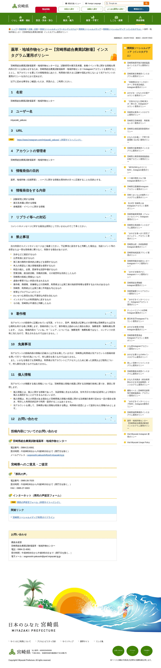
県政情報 (22, 29)
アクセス (132, 651)
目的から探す (69, 9)
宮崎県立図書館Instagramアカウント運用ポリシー (137, 188)
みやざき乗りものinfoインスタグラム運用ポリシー (138, 356)
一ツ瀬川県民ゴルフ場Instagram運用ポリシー (137, 179)
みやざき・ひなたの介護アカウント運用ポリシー (138, 94)
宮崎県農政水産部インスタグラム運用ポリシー (138, 372)
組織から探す (92, 9)
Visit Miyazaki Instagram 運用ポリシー (138, 435)
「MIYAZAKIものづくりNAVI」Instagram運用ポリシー (138, 169)
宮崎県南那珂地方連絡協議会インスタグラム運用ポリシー (138, 65)
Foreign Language (94, 3)
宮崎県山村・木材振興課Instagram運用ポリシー (137, 245)
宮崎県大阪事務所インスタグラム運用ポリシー (138, 149)
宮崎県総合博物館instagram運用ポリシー (136, 284)
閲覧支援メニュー (74, 3)
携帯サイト (84, 641)
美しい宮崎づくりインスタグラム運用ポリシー (138, 364)
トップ (14, 29)
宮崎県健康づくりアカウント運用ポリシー (138, 292)
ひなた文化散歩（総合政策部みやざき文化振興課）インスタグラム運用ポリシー (138, 382)
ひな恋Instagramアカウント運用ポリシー (137, 347)
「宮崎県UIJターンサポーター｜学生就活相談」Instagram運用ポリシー (138, 84)
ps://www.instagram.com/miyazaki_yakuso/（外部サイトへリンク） (48, 140)
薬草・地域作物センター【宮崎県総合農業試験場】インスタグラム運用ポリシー (138, 424)
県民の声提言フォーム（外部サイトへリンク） (39, 502)
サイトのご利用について (20, 641)
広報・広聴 (33, 29)
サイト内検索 (106, 3)
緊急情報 (46, 9)
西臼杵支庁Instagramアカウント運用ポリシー (137, 320)
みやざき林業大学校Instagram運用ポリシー (137, 328)
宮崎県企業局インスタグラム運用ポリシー (138, 113)
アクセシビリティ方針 (46, 641)
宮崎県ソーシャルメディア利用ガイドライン (34, 517)
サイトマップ (68, 641)
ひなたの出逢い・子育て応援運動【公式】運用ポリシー (138, 139)
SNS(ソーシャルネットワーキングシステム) (58, 29)
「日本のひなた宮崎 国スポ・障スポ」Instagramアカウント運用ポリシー (137, 103)
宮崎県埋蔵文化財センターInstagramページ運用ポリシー (138, 263)
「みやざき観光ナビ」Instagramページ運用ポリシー (137, 274)
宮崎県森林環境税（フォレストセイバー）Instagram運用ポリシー (138, 216)
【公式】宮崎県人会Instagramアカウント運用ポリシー (137, 205)
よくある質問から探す (115, 9)
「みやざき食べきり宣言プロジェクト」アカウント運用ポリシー (138, 236)
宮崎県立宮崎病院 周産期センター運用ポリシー (138, 122)
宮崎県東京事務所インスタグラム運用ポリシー (138, 75)
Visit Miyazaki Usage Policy (138, 442)
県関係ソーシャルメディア (90, 29)
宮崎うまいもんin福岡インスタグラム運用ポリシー (138, 196)
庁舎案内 (146, 651)
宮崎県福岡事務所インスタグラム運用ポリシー (138, 413)
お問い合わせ (118, 651)
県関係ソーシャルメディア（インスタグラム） (122, 29)
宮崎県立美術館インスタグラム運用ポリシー (138, 226)
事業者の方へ (138, 9)
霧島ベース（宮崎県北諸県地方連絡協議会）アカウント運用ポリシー (138, 393)
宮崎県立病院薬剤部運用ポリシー (138, 130)
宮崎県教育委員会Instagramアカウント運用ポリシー (137, 337)
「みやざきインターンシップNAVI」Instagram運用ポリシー (138, 404)
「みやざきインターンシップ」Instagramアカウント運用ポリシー (138, 302)
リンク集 (99, 641)
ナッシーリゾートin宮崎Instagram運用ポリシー (137, 311)
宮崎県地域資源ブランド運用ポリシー (138, 254)
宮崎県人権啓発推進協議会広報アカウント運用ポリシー (138, 159)
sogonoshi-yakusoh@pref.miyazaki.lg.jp (45, 455)
